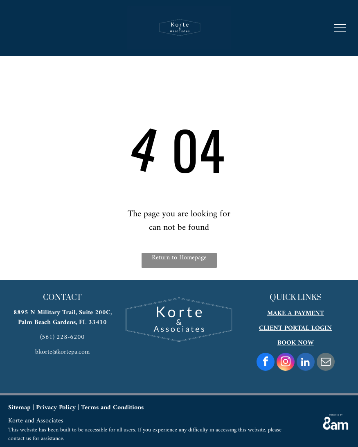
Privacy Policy (56, 407)
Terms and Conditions (112, 407)
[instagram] (286, 363)
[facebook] (266, 363)
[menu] (340, 28)
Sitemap (19, 407)
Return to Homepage (179, 258)
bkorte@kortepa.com (62, 352)
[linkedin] (306, 363)
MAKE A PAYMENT (295, 313)
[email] (326, 363)
